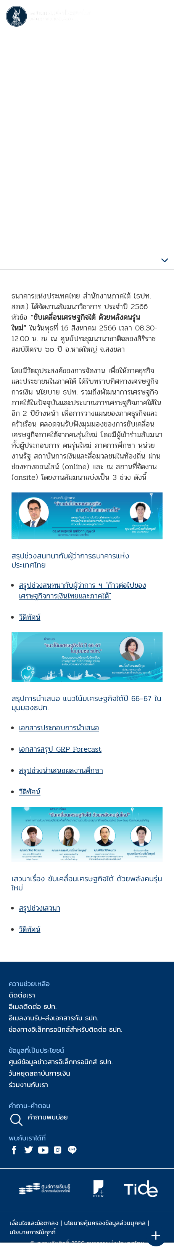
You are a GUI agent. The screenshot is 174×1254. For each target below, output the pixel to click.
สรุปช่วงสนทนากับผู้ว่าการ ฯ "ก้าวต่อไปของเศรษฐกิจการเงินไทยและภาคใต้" (82, 590)
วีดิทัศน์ (29, 617)
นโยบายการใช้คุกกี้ (33, 1231)
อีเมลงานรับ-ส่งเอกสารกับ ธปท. (53, 1018)
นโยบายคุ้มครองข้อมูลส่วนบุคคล (105, 1222)
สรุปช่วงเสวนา (39, 908)
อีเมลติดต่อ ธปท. (32, 1006)
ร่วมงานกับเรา (28, 1084)
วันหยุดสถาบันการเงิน (39, 1073)
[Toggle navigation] (160, 17)
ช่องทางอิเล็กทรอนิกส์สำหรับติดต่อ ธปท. (65, 1029)
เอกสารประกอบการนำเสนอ (59, 728)
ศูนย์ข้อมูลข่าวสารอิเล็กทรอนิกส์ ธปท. (61, 1062)
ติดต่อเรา (22, 995)
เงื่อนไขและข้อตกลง (34, 1222)
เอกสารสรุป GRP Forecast (60, 749)
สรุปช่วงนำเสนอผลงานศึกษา (61, 770)
